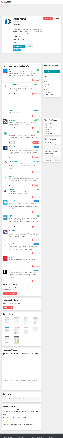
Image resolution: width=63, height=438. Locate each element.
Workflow (12, 146)
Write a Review (48, 18)
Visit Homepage (20, 46)
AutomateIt (12, 120)
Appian (11, 257)
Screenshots (48, 84)
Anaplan (11, 176)
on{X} (10, 216)
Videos (46, 87)
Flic (10, 132)
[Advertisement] (31, 10)
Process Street (13, 201)
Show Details (36, 80)
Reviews (47, 74)
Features (47, 76)
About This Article (49, 94)
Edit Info (57, 18)
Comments (47, 92)
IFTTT (11, 69)
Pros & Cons (48, 79)
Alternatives (48, 71)
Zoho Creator (13, 161)
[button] (61, 2)
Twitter (17, 50)
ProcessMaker (13, 84)
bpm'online (12, 244)
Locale (11, 110)
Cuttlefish (12, 189)
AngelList (30, 46)
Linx (10, 270)
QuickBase (12, 231)
